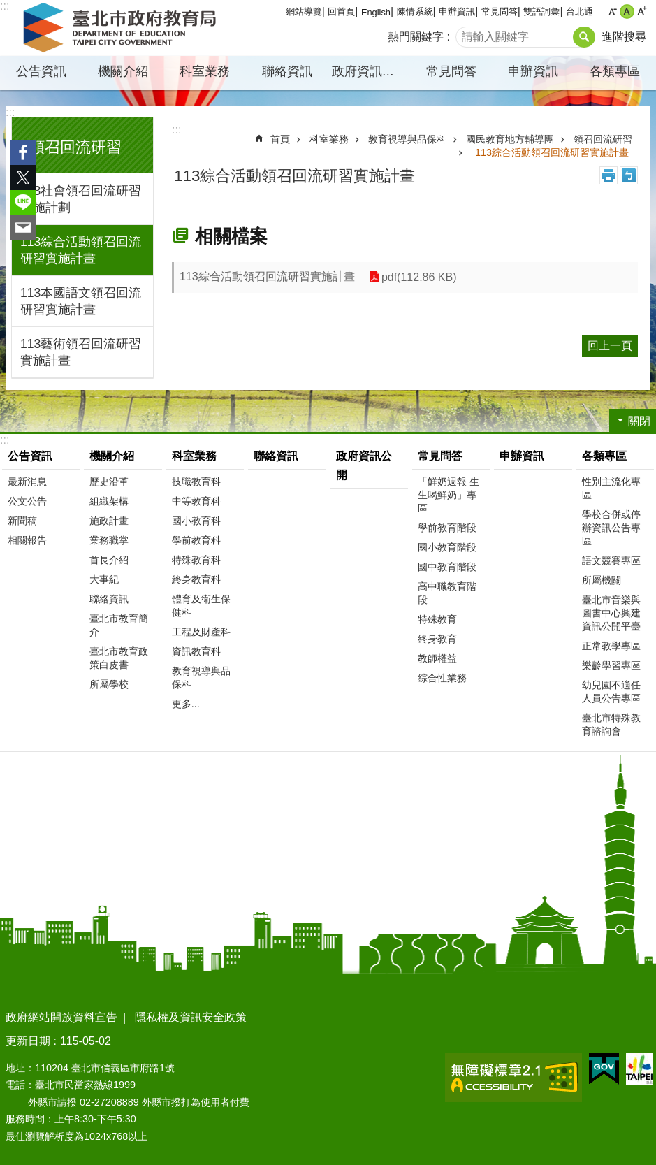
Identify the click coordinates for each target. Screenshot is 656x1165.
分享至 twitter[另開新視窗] (23, 177)
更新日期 (28, 1041)
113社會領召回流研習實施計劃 (80, 199)
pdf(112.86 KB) (419, 277)
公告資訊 (41, 71)
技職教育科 (196, 481)
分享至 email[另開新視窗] (23, 227)
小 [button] (612, 11)
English (376, 12)
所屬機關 (601, 580)
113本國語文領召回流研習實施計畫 (80, 301)
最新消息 (27, 481)
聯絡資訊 (287, 71)
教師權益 (437, 658)
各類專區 (615, 71)
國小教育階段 (447, 547)
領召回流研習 (75, 147)
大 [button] (641, 11)
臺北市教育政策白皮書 (118, 658)
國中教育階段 (447, 566)
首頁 (280, 139)
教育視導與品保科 (407, 139)
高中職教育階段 (447, 593)
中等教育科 (196, 501)
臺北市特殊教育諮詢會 (611, 724)
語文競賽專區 (611, 560)
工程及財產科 (201, 631)
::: (10, 112)
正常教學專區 (611, 645)
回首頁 (341, 11)
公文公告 (27, 501)
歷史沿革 (109, 481)
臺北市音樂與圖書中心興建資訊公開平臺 (611, 613)
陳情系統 (415, 11)
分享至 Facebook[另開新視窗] (23, 152)
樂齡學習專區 (611, 665)
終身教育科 (196, 579)
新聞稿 (22, 520)
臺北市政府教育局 (122, 28)
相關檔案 (231, 236)
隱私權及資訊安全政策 (191, 1017)
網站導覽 (304, 11)
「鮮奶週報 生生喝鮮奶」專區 (448, 495)
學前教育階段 (447, 527)
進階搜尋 (624, 37)
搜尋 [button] (584, 37)
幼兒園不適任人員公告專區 (611, 691)
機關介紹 (123, 71)
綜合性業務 (442, 677)
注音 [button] (629, 175)
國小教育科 (196, 520)
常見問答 (499, 11)
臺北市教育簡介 (118, 625)
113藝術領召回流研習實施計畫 (80, 352)
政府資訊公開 (369, 71)
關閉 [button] (639, 421)
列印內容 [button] (608, 175)
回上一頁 (610, 346)
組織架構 (109, 501)
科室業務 (205, 71)
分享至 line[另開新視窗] (23, 202)
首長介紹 (109, 559)
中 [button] (627, 11)
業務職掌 (109, 540)
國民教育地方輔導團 (510, 139)
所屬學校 (109, 684)
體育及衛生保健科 (201, 605)
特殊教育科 (196, 559)
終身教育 (437, 638)
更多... (186, 703)
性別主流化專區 (611, 488)
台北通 (579, 11)
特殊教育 (437, 619)
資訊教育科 (196, 651)
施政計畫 (109, 520)
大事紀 (104, 579)
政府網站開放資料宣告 (61, 1017)
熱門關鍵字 (416, 37)
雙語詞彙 (541, 11)
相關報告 (27, 540)
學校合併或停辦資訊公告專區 (611, 528)
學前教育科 (196, 540)
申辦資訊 (457, 11)
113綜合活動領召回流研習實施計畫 (80, 250)
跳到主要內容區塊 (7, 7)
